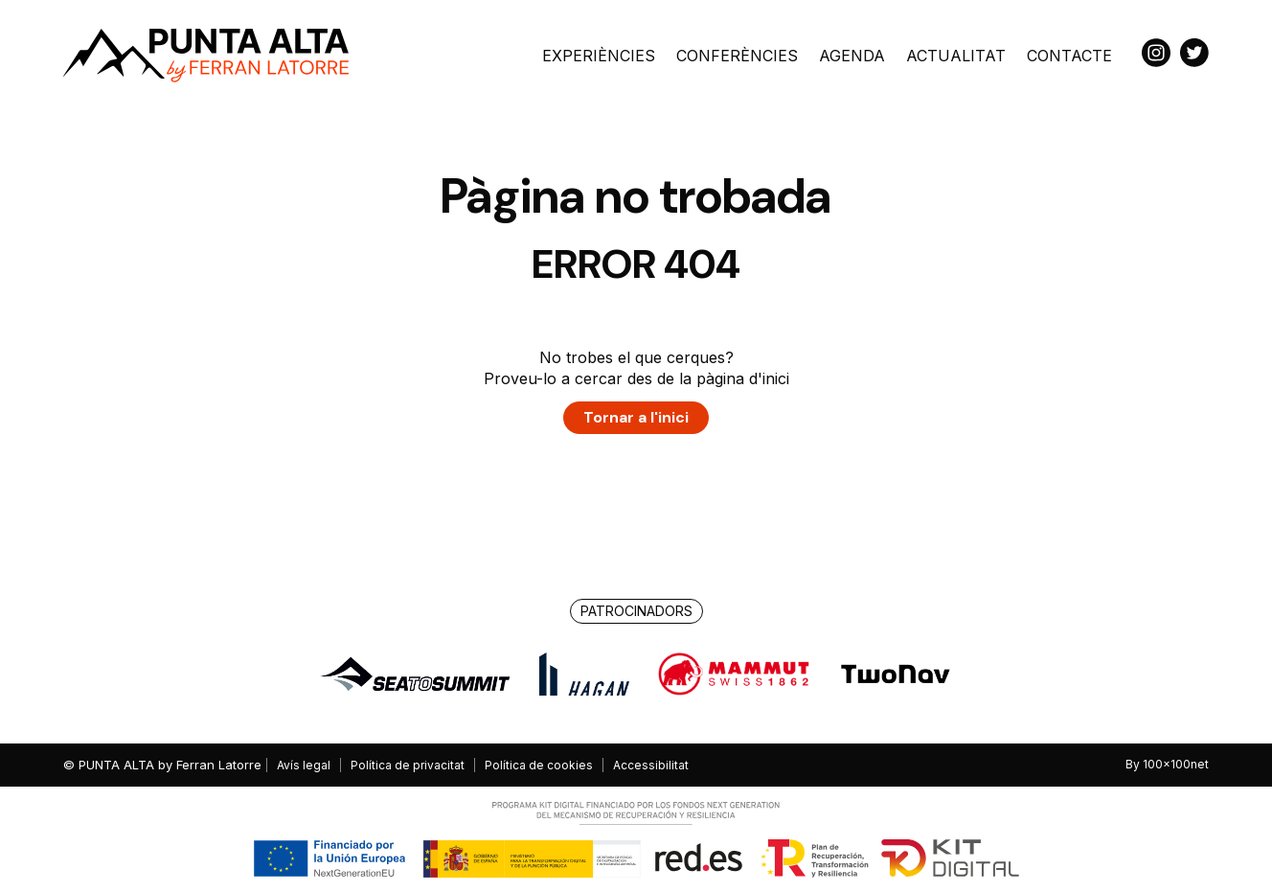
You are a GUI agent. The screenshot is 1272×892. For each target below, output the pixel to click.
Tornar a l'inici (636, 417)
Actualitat (956, 55)
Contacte (1069, 55)
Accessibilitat (651, 765)
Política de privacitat (408, 765)
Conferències (737, 55)
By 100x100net (1167, 764)
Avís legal (303, 765)
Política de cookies (539, 765)
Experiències (598, 55)
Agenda (852, 55)
